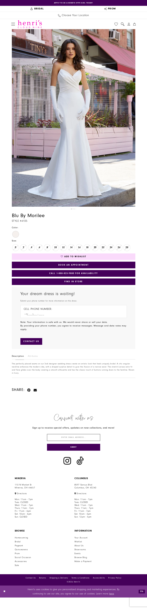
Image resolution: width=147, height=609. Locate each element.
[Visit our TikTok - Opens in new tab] (80, 472)
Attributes (33, 364)
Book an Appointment (73, 268)
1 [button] (70, 210)
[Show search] (122, 25)
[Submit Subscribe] (73, 458)
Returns (42, 589)
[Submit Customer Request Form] (33, 349)
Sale (17, 576)
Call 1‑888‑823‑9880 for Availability (73, 278)
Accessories (21, 572)
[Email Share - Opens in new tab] (35, 398)
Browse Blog (80, 569)
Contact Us (31, 589)
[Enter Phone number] (72, 321)
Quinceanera (21, 561)
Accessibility (99, 589)
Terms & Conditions (81, 589)
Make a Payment (83, 572)
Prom (17, 565)
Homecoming (21, 549)
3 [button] (74, 210)
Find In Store (73, 287)
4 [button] (76, 210)
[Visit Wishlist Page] (116, 25)
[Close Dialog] (5, 603)
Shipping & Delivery (59, 589)
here (111, 605)
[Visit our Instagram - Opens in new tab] (67, 472)
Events (77, 565)
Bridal (18, 553)
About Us (79, 557)
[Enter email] (73, 447)
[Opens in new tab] (73, 3)
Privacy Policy (114, 589)
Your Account (81, 549)
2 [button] (72, 210)
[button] (13, 25)
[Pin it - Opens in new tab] (29, 398)
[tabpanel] (74, 119)
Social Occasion (23, 569)
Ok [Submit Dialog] (141, 602)
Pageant (19, 557)
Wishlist (78, 553)
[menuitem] (37, 10)
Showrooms (80, 561)
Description (18, 364)
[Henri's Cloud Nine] (30, 25)
